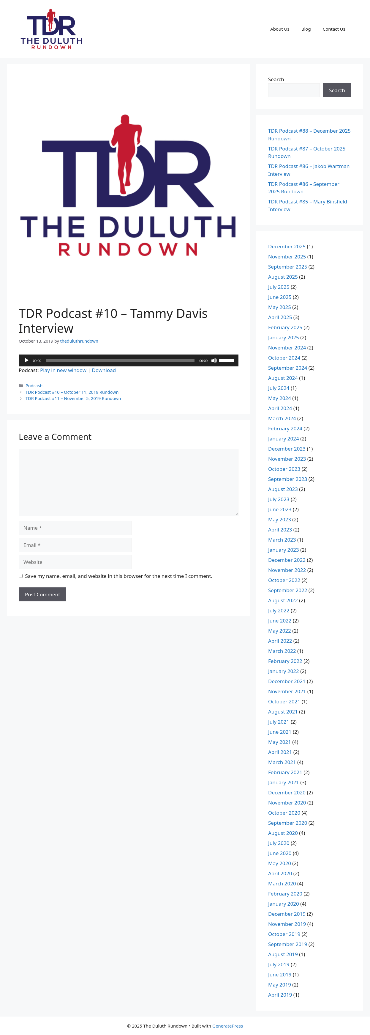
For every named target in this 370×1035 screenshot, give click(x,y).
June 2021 (280, 731)
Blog (306, 29)
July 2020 (279, 843)
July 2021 (279, 721)
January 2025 (283, 337)
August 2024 (283, 377)
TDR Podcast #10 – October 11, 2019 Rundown (72, 392)
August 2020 (283, 832)
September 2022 (287, 590)
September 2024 (287, 367)
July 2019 (279, 964)
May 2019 (279, 984)
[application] (128, 360)
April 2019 (280, 994)
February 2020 (285, 893)
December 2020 (287, 792)
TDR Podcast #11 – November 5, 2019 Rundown (73, 398)
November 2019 (287, 923)
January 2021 (283, 782)
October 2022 (284, 580)
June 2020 (280, 853)
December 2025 (287, 246)
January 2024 (283, 438)
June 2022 (280, 620)
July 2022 (279, 610)
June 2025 (280, 297)
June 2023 (280, 509)
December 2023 (287, 448)
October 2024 (284, 357)
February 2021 (285, 772)
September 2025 (287, 266)
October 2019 (284, 934)
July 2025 (279, 286)
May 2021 (279, 741)
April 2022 (280, 640)
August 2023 (283, 489)
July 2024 (279, 388)
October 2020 (284, 812)
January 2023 (283, 549)
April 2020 (280, 873)
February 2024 (285, 428)
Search (276, 79)
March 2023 (282, 539)
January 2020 (283, 903)
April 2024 (280, 408)
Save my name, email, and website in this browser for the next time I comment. (118, 576)
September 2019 (287, 944)
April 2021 (280, 752)
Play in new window (63, 370)
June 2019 (280, 974)
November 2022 (287, 570)
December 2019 (287, 913)
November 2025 (287, 256)
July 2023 (279, 499)
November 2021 (287, 691)
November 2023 (287, 458)
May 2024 (279, 398)
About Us (280, 29)
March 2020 (282, 883)
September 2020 (287, 822)
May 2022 (279, 630)
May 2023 (279, 519)
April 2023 (280, 529)
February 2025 (285, 327)
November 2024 (287, 347)
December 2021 (287, 681)
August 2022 (283, 600)
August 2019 (283, 954)
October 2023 (284, 468)
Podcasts (34, 385)
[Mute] (214, 360)
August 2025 (283, 276)
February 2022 (285, 661)
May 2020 (279, 863)
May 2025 (279, 307)
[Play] (26, 360)
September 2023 (287, 479)
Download (104, 370)
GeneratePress (227, 1026)
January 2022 (283, 671)
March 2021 (282, 762)
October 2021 (284, 701)
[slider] (120, 360)
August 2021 (283, 711)
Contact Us (334, 29)
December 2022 (287, 559)
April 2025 (280, 317)
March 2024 (282, 418)
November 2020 (287, 802)
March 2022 (282, 650)
